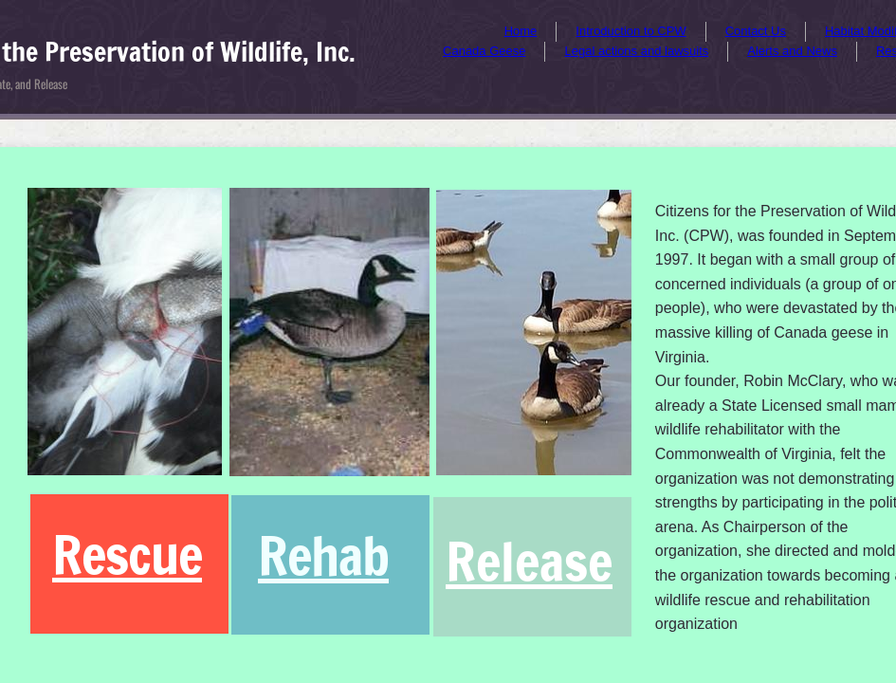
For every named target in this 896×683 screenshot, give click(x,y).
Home (521, 31)
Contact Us (755, 31)
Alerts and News (792, 51)
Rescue (127, 554)
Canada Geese (484, 51)
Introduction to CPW (631, 31)
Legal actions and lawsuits (636, 51)
